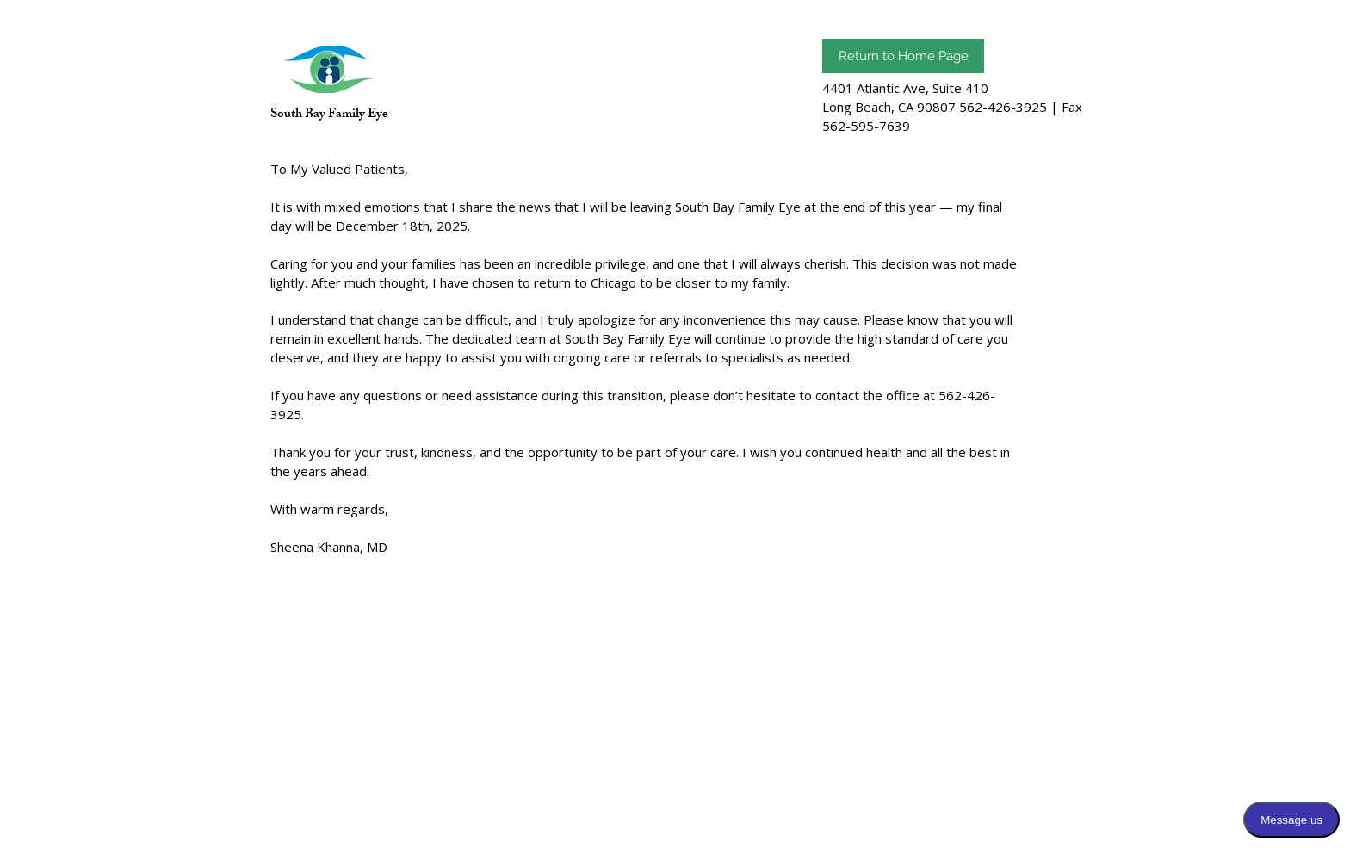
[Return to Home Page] (903, 56)
